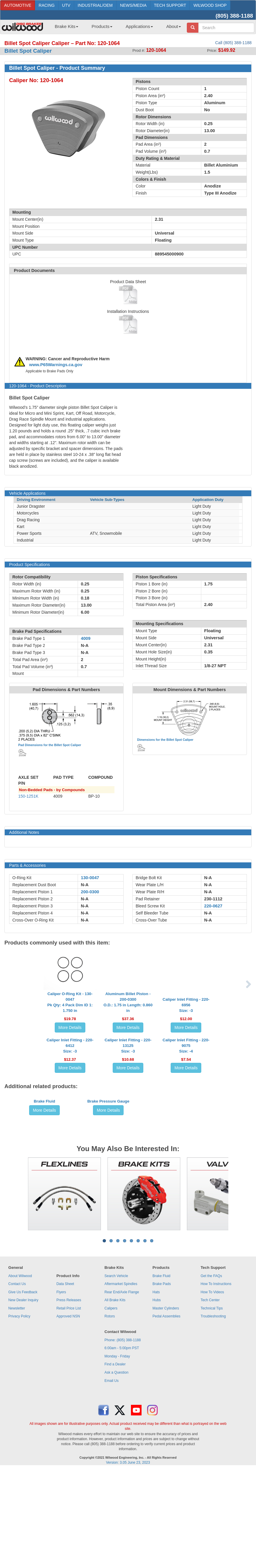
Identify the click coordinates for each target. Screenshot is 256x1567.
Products (102, 26)
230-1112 (213, 899)
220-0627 (213, 906)
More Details (70, 1039)
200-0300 (90, 891)
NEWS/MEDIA (133, 5)
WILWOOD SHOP (210, 5)
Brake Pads (161, 1382)
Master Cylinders (165, 1407)
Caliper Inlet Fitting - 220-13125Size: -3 (127, 1104)
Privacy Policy (19, 1414)
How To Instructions (216, 1382)
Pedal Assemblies (166, 1414)
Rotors (109, 1414)
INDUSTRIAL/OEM (95, 5)
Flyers (61, 1390)
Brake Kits (66, 26)
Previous (23, 1292)
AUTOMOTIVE (17, 5)
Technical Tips (212, 1407)
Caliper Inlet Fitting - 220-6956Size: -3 (186, 1017)
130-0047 (90, 877)
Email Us (111, 1479)
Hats (156, 1390)
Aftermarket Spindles (120, 1382)
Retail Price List (68, 1407)
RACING (46, 5)
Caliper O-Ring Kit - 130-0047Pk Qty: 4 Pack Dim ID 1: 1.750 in (70, 1014)
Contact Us (17, 1382)
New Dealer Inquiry (23, 1398)
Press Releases (68, 1398)
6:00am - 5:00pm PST (121, 1446)
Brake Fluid (44, 1204)
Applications (139, 26)
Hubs (156, 1398)
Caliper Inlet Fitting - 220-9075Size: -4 (186, 1104)
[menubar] (115, 28)
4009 (86, 638)
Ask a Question (116, 1471)
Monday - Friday (117, 1455)
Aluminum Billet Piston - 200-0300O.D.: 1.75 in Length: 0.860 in (128, 1014)
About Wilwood (20, 1374)
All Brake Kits (114, 1398)
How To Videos (212, 1390)
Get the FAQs (211, 1374)
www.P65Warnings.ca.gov (55, 364)
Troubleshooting (213, 1414)
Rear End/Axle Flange (121, 1390)
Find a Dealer (115, 1462)
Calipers (110, 1407)
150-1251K (28, 796)
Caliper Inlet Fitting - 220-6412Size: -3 (69, 1104)
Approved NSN (68, 1414)
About (173, 26)
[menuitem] (64, 28)
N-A (85, 884)
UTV (66, 5)
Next (233, 1292)
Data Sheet (65, 1382)
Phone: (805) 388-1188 (122, 1438)
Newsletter (16, 1407)
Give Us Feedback (22, 1390)
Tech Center (210, 1398)
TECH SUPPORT (170, 5)
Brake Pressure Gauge (108, 1204)
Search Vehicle (116, 1374)
